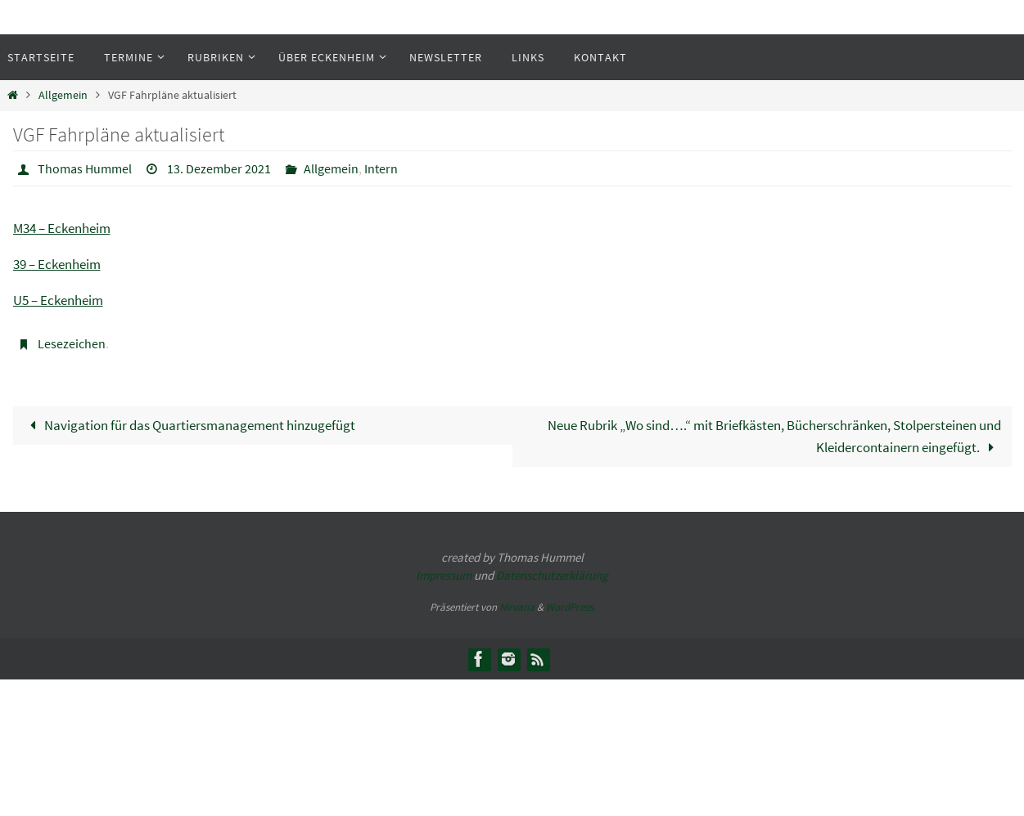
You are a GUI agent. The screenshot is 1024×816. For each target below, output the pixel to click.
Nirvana (517, 607)
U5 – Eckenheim (58, 300)
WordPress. (570, 607)
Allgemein (63, 95)
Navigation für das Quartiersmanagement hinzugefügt (189, 425)
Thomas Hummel (85, 168)
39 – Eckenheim (57, 264)
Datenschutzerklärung (552, 575)
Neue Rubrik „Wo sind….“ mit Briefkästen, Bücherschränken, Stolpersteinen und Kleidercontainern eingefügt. (774, 436)
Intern (381, 168)
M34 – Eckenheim (62, 228)
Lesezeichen (72, 343)
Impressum (443, 575)
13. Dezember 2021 (219, 168)
